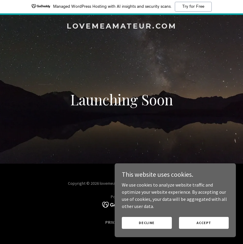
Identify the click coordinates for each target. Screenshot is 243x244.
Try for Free (193, 6)
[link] (122, 27)
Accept (204, 222)
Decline (148, 222)
